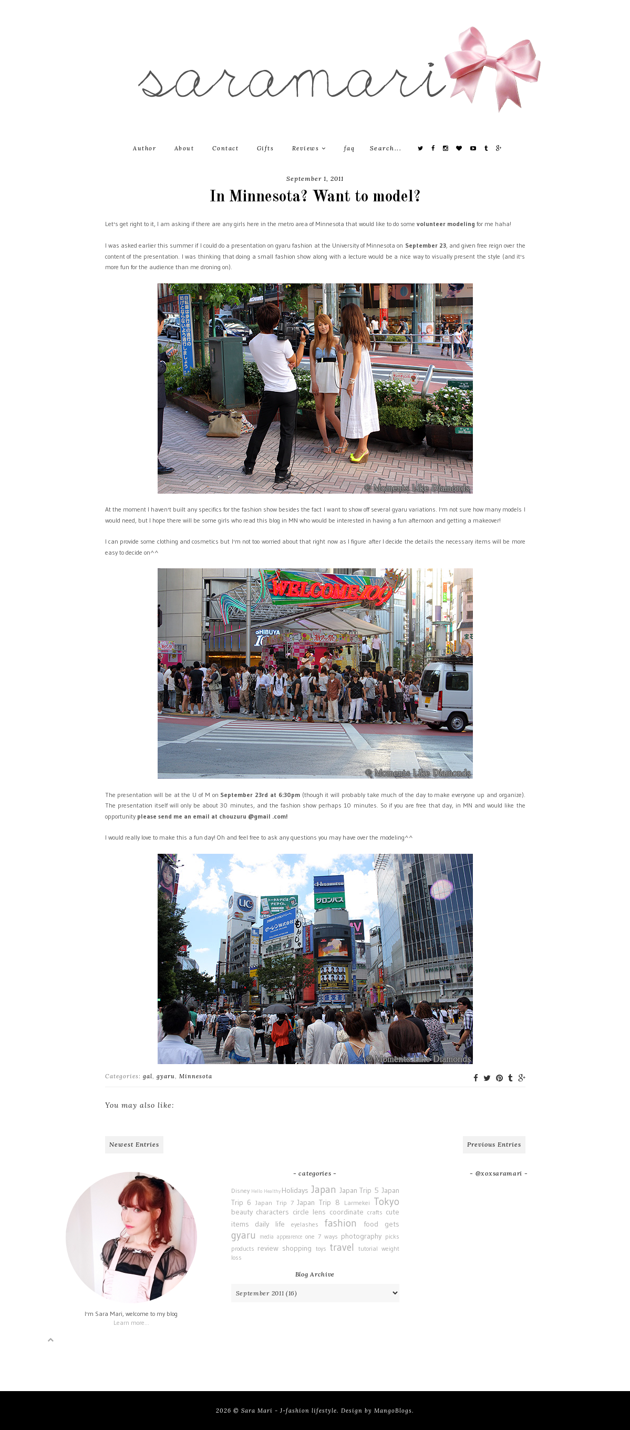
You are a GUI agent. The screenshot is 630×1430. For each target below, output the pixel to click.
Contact (225, 148)
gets (392, 1224)
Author (144, 148)
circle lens (309, 1212)
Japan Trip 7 (274, 1203)
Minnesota (195, 1076)
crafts (375, 1212)
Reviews (309, 148)
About (184, 148)
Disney (240, 1190)
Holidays (295, 1190)
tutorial (368, 1248)
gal (147, 1076)
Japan (323, 1189)
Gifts (265, 148)
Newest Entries (134, 1144)
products (242, 1248)
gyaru (166, 1076)
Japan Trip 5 (359, 1190)
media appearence (281, 1236)
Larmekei (357, 1203)
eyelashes (304, 1224)
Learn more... (131, 1322)
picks (392, 1236)
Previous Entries (494, 1144)
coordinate (346, 1212)
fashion (340, 1223)
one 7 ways (321, 1236)
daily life (270, 1224)
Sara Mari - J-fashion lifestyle (289, 1410)
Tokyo (386, 1201)
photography (361, 1236)
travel (341, 1247)
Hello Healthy (266, 1191)
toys (321, 1248)
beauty (242, 1212)
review (267, 1248)
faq (349, 148)
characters (272, 1212)
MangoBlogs (393, 1410)
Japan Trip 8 (318, 1202)
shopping (297, 1248)
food (371, 1224)
